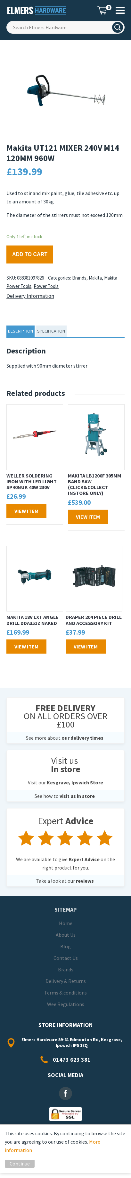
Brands (79, 278)
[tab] (20, 331)
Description (20, 331)
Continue (20, 1163)
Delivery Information (30, 295)
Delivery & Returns (65, 981)
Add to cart (29, 254)
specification (51, 331)
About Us (66, 935)
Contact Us (65, 958)
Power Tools (46, 286)
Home (65, 923)
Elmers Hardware (36, 10)
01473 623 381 (72, 1059)
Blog (65, 946)
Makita (95, 278)
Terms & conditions (65, 992)
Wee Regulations (65, 1004)
